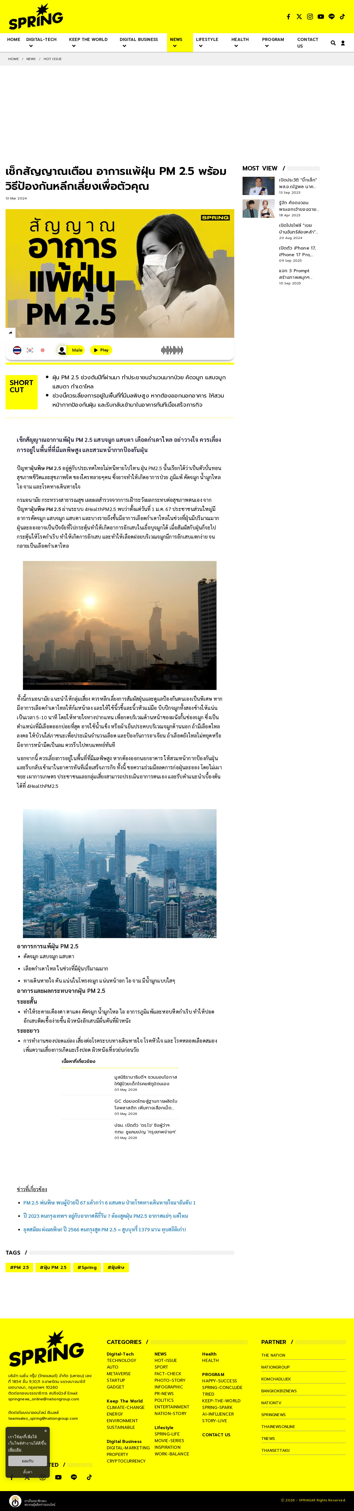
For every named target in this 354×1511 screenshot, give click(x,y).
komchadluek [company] (277, 1379)
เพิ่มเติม (14, 1449)
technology (121, 1360)
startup (116, 1380)
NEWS (31, 58)
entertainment (172, 1407)
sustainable (121, 1427)
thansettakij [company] (276, 1450)
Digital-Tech (120, 1354)
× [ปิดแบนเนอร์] (45, 1431)
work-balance (172, 1454)
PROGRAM (213, 1375)
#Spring (86, 1267)
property (118, 1455)
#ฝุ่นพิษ (116, 1267)
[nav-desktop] (13, 39)
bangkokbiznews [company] (281, 1391)
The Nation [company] (274, 1355)
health (210, 1360)
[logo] (36, 16)
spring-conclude (222, 1388)
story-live (214, 1421)
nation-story (171, 1414)
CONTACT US (216, 1435)
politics (164, 1400)
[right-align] (332, 42)
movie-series (169, 1441)
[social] (288, 16)
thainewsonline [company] (280, 1427)
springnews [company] (274, 1415)
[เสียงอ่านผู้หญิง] (63, 350)
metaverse (119, 1374)
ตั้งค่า (27, 1472)
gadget (115, 1387)
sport (161, 1367)
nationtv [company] (272, 1403)
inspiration (168, 1447)
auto (113, 1367)
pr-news (164, 1394)
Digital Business (124, 1442)
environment (122, 1421)
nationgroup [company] (276, 1367)
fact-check (168, 1374)
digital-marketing (128, 1448)
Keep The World (125, 1401)
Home (13, 58)
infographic (169, 1387)
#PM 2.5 (19, 1267)
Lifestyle (164, 1428)
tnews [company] (268, 1438)
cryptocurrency (126, 1461)
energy (115, 1414)
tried (208, 1394)
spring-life (167, 1434)
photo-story (170, 1380)
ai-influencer (218, 1414)
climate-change (126, 1407)
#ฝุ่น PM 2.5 (53, 1267)
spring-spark (217, 1407)
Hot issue (53, 58)
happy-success (219, 1381)
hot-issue (166, 1360)
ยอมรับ (27, 1461)
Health (209, 1354)
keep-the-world (221, 1401)
